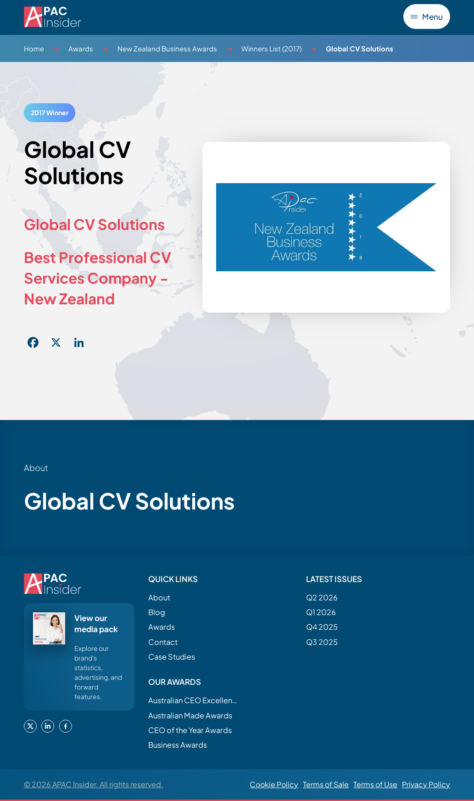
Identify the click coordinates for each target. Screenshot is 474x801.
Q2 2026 (322, 597)
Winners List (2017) (271, 48)
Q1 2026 (321, 612)
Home (34, 48)
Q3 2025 (322, 642)
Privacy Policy (426, 784)
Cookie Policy (274, 784)
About (159, 597)
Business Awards (177, 745)
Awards (80, 48)
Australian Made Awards (190, 715)
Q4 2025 (322, 627)
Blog (156, 612)
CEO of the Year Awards (190, 730)
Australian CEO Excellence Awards (194, 700)
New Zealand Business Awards (167, 48)
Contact (163, 642)
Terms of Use (375, 784)
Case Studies (171, 656)
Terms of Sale (326, 784)
